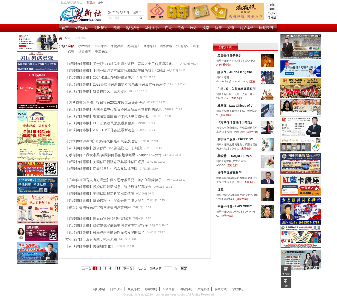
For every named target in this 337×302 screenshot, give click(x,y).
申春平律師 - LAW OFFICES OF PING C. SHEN (237, 206)
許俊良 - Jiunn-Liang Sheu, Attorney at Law (237, 72)
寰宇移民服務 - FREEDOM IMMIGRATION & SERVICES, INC (237, 139)
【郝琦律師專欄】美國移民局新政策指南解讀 (98, 194)
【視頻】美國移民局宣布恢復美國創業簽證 (97, 207)
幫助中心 (238, 289)
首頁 (65, 28)
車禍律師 (117, 46)
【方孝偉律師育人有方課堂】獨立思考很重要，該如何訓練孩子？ (114, 180)
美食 (180, 28)
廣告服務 (203, 289)
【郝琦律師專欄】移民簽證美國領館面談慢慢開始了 (104, 232)
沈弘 (220, 189)
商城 (168, 28)
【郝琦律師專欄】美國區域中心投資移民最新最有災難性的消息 (112, 109)
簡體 (272, 4)
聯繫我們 (266, 28)
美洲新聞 (100, 28)
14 (118, 268)
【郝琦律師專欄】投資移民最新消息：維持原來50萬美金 (107, 187)
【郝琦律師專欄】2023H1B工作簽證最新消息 (99, 130)
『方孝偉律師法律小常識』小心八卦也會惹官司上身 (237, 122)
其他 (196, 46)
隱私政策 (116, 289)
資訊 (230, 28)
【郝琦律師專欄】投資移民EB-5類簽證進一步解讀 (102, 148)
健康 (218, 28)
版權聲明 (151, 289)
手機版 (272, 17)
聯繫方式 (221, 289)
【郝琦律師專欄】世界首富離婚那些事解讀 (97, 218)
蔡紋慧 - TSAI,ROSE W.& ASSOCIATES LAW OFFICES (237, 156)
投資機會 (169, 289)
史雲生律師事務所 (229, 55)
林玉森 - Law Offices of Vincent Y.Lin (237, 105)
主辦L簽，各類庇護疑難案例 (236, 89)
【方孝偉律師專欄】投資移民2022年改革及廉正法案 (104, 102)
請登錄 (91, 2)
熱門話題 (132, 28)
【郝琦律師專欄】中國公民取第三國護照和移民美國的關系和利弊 (114, 70)
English (272, 13)
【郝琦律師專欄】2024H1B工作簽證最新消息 (99, 77)
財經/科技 (152, 28)
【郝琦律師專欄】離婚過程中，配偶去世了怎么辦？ (104, 200)
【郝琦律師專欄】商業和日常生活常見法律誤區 (100, 169)
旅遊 (193, 28)
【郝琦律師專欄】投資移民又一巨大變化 (95, 91)
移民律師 (84, 46)
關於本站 (247, 28)
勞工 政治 (101, 51)
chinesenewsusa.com (170, 294)
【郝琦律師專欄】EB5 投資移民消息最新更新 (99, 123)
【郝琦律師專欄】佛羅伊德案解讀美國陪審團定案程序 (105, 225)
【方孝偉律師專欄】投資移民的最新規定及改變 (100, 141)
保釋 (71, 51)
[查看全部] (225, 64)
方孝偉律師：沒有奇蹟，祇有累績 (90, 239)
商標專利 (150, 46)
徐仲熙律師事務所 (229, 172)
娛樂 (205, 28)
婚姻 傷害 (84, 51)
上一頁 (86, 268)
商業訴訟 (133, 46)
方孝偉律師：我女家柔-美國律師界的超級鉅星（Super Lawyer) (112, 155)
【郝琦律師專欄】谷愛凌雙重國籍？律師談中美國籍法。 (107, 116)
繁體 (272, 9)
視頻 (116, 28)
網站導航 (186, 289)
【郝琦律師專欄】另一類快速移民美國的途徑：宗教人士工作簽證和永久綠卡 (120, 64)
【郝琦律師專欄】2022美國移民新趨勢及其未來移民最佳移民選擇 (114, 84)
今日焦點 (81, 28)
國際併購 (166, 46)
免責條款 (134, 289)
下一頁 (127, 268)
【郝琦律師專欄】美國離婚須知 (88, 246)
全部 (71, 46)
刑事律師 (101, 46)
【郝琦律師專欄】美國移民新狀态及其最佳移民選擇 (104, 162)
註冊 (100, 2)
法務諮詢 (182, 46)
